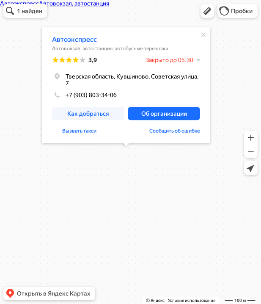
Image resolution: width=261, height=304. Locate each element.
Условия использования (191, 300)
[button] (207, 11)
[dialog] (126, 85)
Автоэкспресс (74, 39)
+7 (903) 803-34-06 (84, 95)
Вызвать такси (79, 131)
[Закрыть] (203, 34)
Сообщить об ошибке (174, 131)
